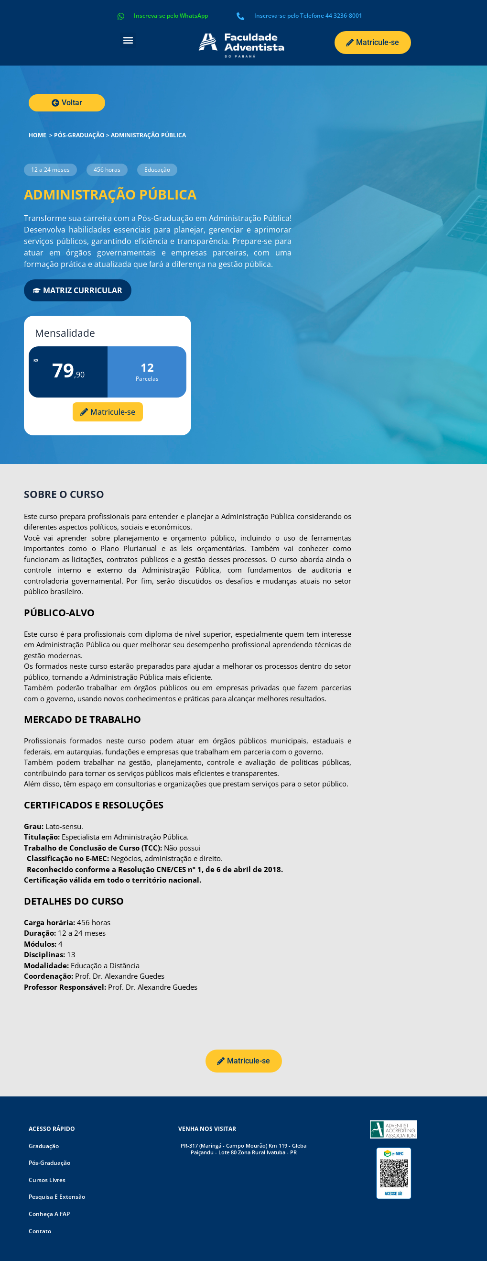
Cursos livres (47, 1180)
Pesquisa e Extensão (57, 1197)
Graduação (44, 1146)
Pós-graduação (79, 135)
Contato (40, 1231)
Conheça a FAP (49, 1214)
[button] (128, 40)
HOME (37, 135)
